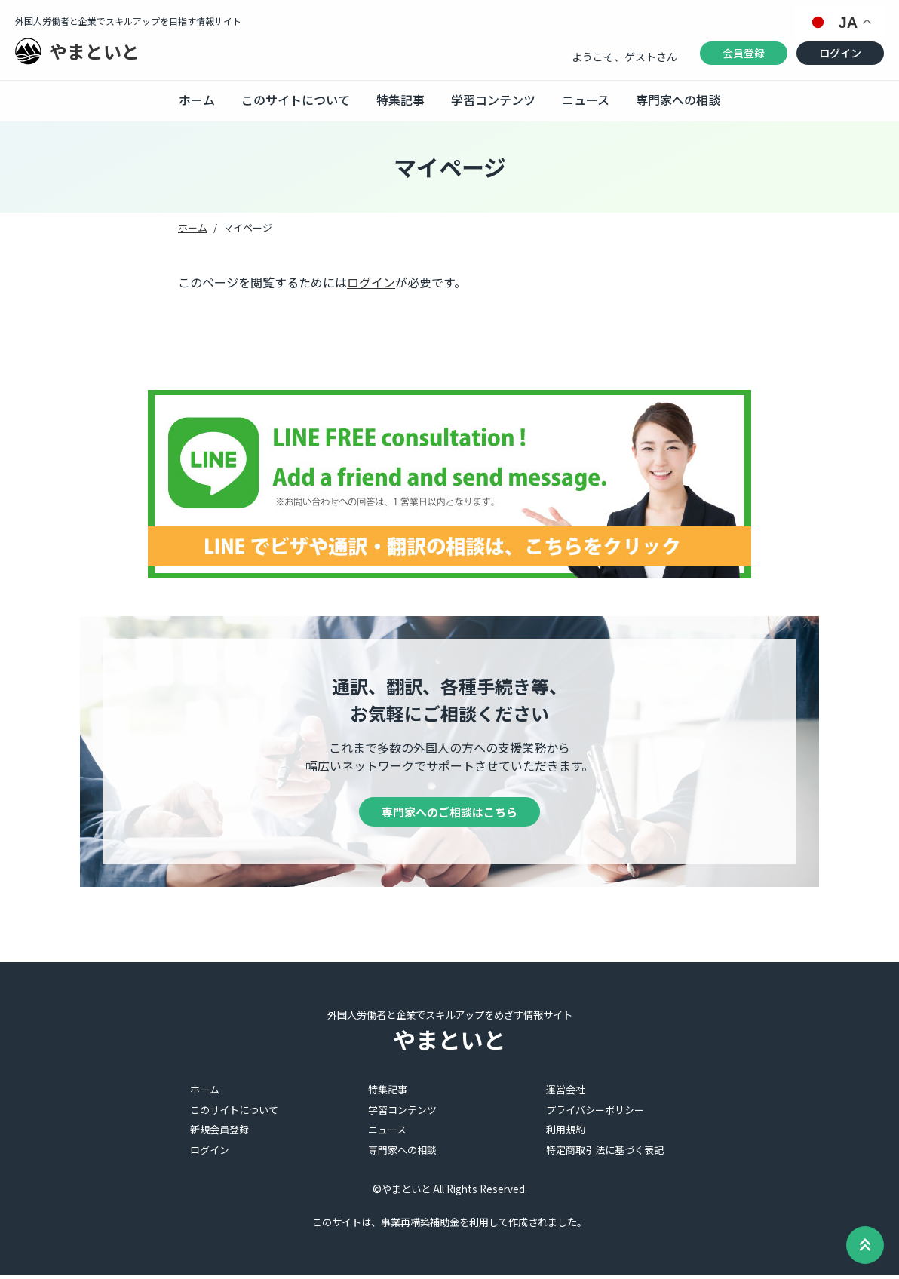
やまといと (94, 51)
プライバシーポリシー (595, 1113)
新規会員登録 (219, 1133)
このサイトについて (295, 99)
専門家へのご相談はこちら (449, 814)
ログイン (840, 52)
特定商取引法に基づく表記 (605, 1153)
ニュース (585, 99)
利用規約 (565, 1133)
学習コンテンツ (493, 99)
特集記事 (400, 99)
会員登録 (744, 52)
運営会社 (565, 1093)
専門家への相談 (678, 99)
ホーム (197, 99)
